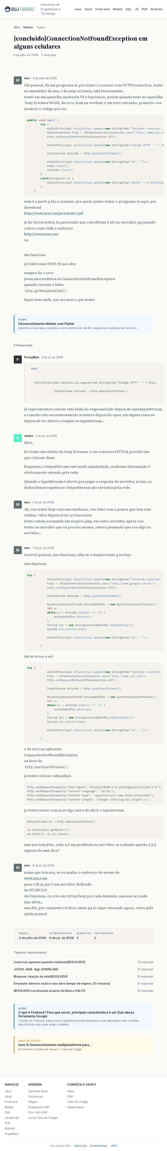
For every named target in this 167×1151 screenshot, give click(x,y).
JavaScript (12, 1117)
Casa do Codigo (77, 1101)
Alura (70, 1091)
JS (136, 9)
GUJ (17, 27)
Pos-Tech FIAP (37, 1112)
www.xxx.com (35, 878)
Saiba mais (80, 1145)
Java (77, 9)
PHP (144, 9)
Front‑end (102, 9)
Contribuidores (99, 1145)
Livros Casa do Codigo (43, 1117)
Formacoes (35, 1096)
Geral (88, 9)
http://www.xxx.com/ (41, 233)
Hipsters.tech (75, 1107)
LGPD (114, 1145)
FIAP (70, 1096)
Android (156, 9)
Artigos (32, 1101)
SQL (128, 9)
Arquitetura (12, 1133)
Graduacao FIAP (38, 1107)
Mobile (118, 9)
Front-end (11, 1101)
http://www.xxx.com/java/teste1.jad (53, 213)
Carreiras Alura (37, 1091)
